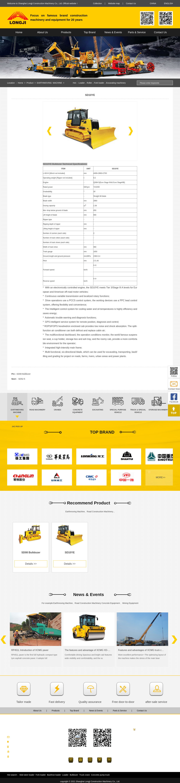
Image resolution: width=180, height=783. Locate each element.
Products (66, 32)
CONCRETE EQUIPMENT (149, 748)
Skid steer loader (26, 775)
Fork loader (99, 83)
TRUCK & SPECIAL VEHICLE (150, 762)
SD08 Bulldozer (24, 374)
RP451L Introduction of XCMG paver (29, 650)
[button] (49, 131)
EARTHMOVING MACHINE (49, 83)
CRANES (141, 744)
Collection (97, 3)
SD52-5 (21, 379)
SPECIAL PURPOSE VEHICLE (151, 757)
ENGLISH (168, 3)
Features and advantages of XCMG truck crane (141, 650)
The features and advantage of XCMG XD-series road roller (88, 650)
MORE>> (160, 477)
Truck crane (84, 775)
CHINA (153, 3)
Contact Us (131, 3)
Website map (114, 3)
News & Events (113, 32)
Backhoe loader (54, 775)
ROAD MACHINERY (146, 739)
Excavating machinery (116, 83)
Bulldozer (74, 775)
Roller (89, 83)
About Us (42, 32)
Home (18, 32)
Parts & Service (137, 32)
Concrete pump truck (100, 775)
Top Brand (89, 32)
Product (30, 83)
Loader (82, 83)
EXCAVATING (143, 753)
